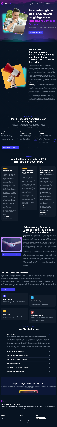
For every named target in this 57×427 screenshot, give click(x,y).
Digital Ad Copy (7, 314)
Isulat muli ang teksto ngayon (8, 290)
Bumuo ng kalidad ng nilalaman (44, 132)
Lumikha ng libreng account (6, 132)
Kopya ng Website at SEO (9, 299)
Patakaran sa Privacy (23, 418)
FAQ (1, 420)
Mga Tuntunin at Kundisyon (25, 420)
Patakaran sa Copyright (24, 422)
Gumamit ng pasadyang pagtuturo (25, 132)
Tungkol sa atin (3, 418)
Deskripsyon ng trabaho (37, 315)
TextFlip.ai (5, 411)
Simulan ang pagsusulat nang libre (36, 32)
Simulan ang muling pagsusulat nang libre (11, 255)
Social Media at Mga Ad (37, 301)
